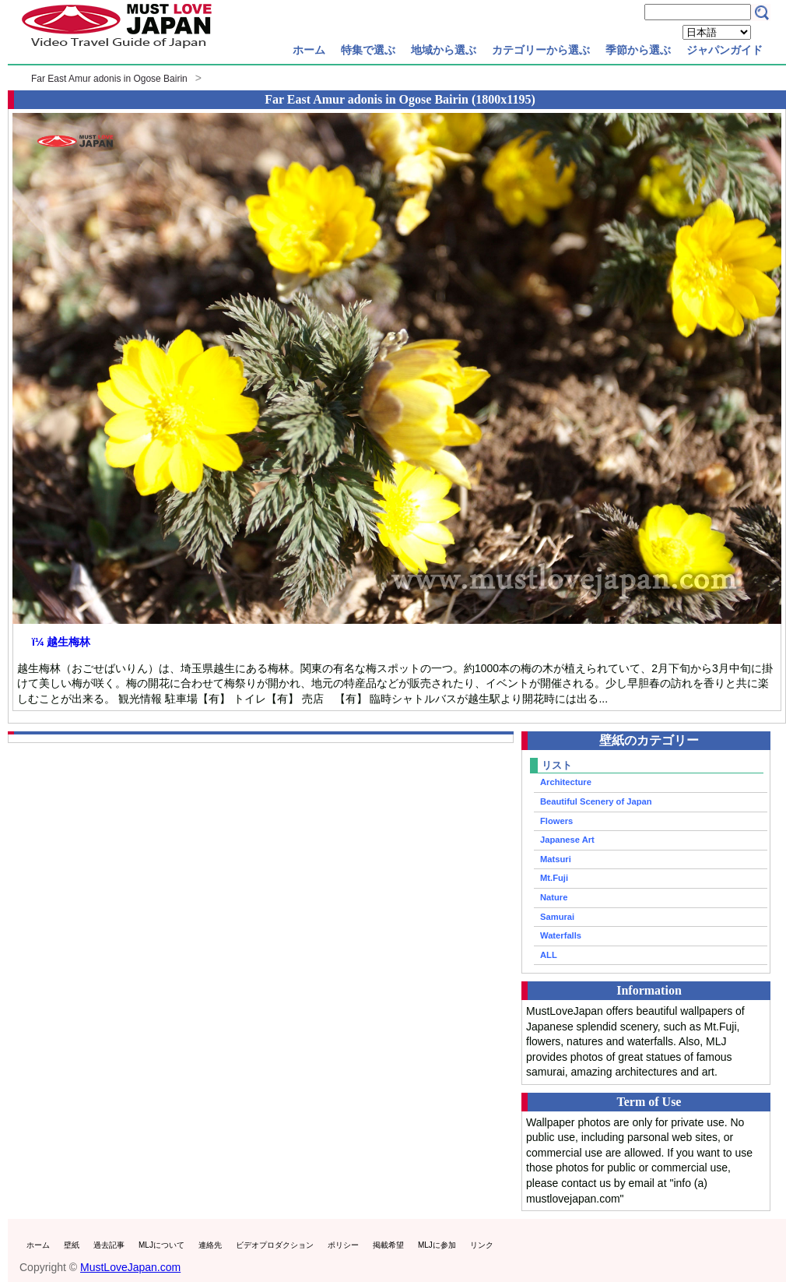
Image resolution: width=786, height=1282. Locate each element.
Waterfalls (560, 935)
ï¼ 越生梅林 (61, 642)
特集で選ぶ (368, 50)
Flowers (556, 821)
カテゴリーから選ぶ (541, 50)
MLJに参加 (437, 1245)
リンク (481, 1245)
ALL (548, 955)
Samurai (557, 916)
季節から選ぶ (638, 50)
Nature (553, 897)
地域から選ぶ (443, 50)
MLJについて (161, 1245)
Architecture (565, 782)
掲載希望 (388, 1245)
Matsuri (555, 859)
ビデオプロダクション (275, 1245)
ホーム (309, 50)
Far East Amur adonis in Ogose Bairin (109, 78)
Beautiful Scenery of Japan (596, 801)
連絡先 (210, 1245)
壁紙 (71, 1245)
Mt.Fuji (554, 877)
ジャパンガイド (724, 50)
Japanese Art (567, 839)
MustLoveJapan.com (130, 1267)
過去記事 (109, 1245)
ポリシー (343, 1245)
